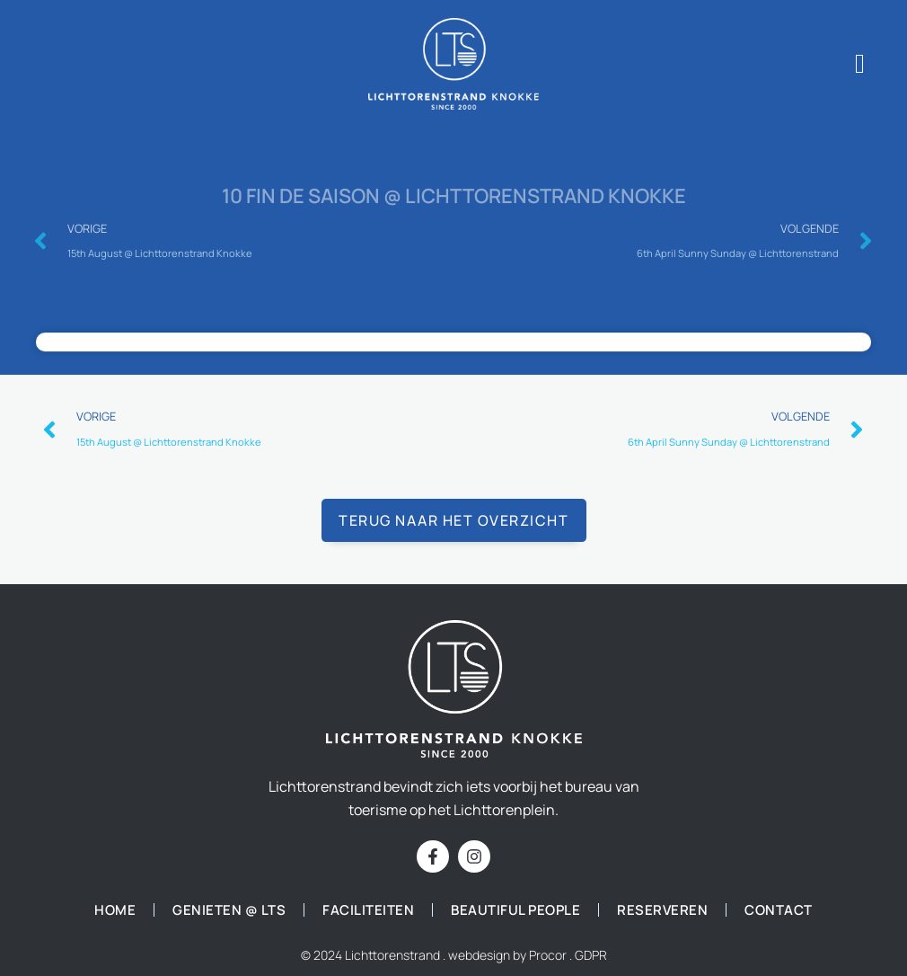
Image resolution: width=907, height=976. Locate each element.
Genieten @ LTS (229, 910)
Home (115, 910)
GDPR (591, 954)
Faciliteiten (368, 910)
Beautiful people (515, 910)
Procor (548, 954)
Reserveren (662, 910)
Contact (778, 910)
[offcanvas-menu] (860, 64)
